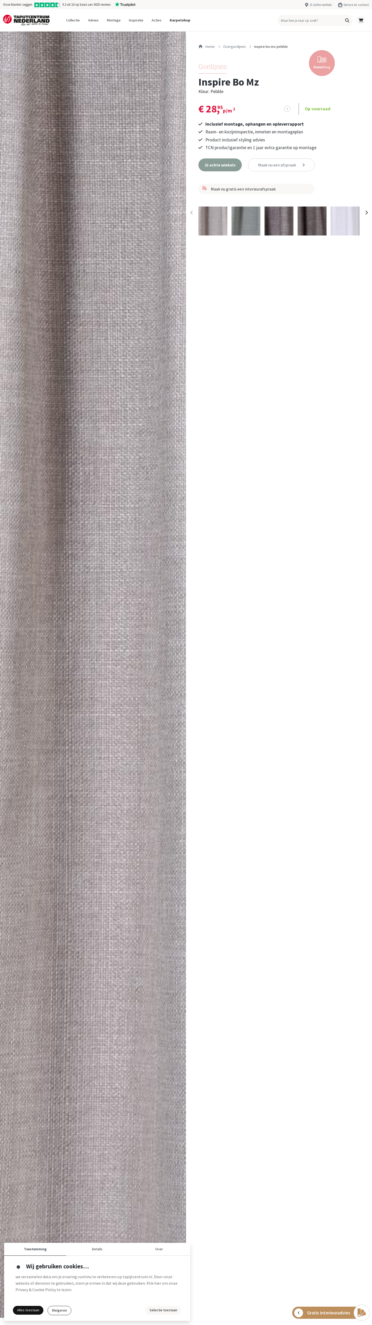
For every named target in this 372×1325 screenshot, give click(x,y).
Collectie (73, 20)
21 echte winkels (320, 5)
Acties (156, 20)
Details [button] (97, 1249)
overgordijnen (234, 46)
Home (206, 46)
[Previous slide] (191, 212)
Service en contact (356, 5)
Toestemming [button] (35, 1249)
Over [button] (159, 1249)
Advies (93, 20)
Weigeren (59, 1310)
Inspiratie (136, 20)
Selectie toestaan (163, 1310)
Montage (114, 20)
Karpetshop (180, 20)
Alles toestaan (28, 1310)
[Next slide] (366, 212)
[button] (347, 20)
